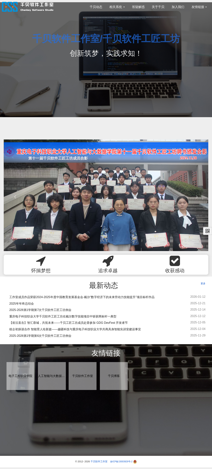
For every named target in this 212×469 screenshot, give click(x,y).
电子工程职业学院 (20, 376)
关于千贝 (158, 7)
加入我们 (178, 7)
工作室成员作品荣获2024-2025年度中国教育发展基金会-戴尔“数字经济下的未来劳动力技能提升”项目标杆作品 (82, 297)
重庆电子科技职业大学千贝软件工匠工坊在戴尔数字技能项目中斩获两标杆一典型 (62, 316)
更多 (203, 283)
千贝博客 (114, 376)
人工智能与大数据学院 (52, 376)
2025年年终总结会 (21, 303)
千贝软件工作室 (82, 376)
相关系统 (117, 7)
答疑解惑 (138, 7)
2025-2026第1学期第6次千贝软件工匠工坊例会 (40, 335)
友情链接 (199, 7)
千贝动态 (96, 7)
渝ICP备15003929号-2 (121, 461)
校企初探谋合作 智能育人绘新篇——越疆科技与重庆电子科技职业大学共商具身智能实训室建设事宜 (75, 329)
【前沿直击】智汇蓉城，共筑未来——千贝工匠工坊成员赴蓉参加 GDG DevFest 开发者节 (68, 322)
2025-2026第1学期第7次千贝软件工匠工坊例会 (40, 309)
